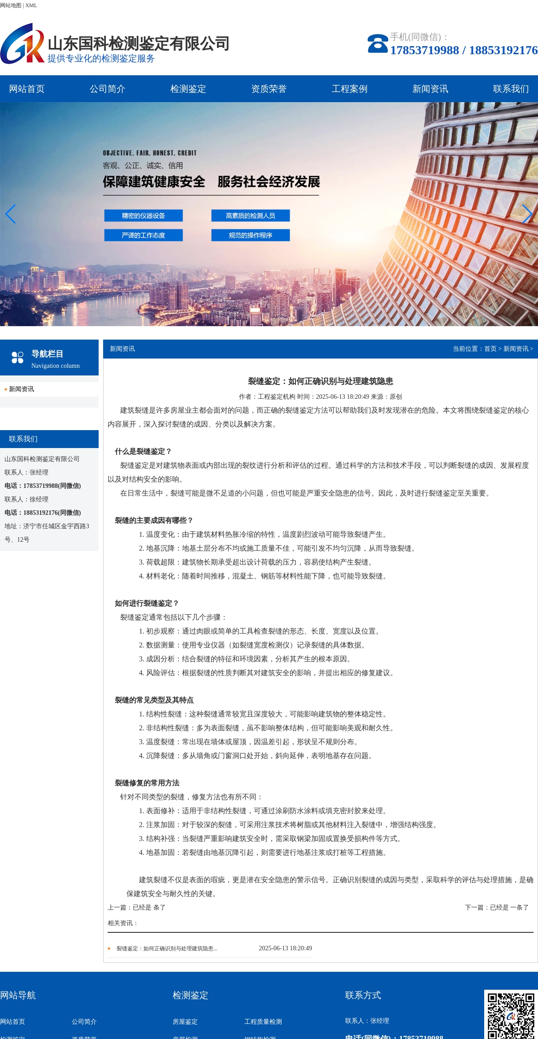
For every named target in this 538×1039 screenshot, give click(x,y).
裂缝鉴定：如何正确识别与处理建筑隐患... (167, 948)
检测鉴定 (188, 89)
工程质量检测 (263, 1021)
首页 (490, 348)
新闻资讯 (430, 89)
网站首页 (27, 89)
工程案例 (350, 89)
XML (31, 5)
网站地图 (11, 5)
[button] (527, 214)
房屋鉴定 (185, 1021)
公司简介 (108, 89)
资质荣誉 (269, 89)
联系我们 (511, 89)
